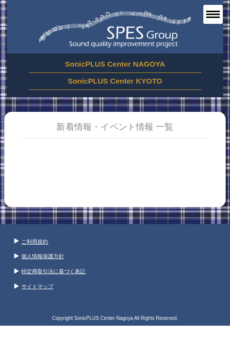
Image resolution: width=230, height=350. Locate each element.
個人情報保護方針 (39, 256)
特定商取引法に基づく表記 (49, 271)
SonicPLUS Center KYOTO (115, 81)
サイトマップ (33, 286)
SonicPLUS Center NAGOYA (115, 64)
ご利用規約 (31, 242)
